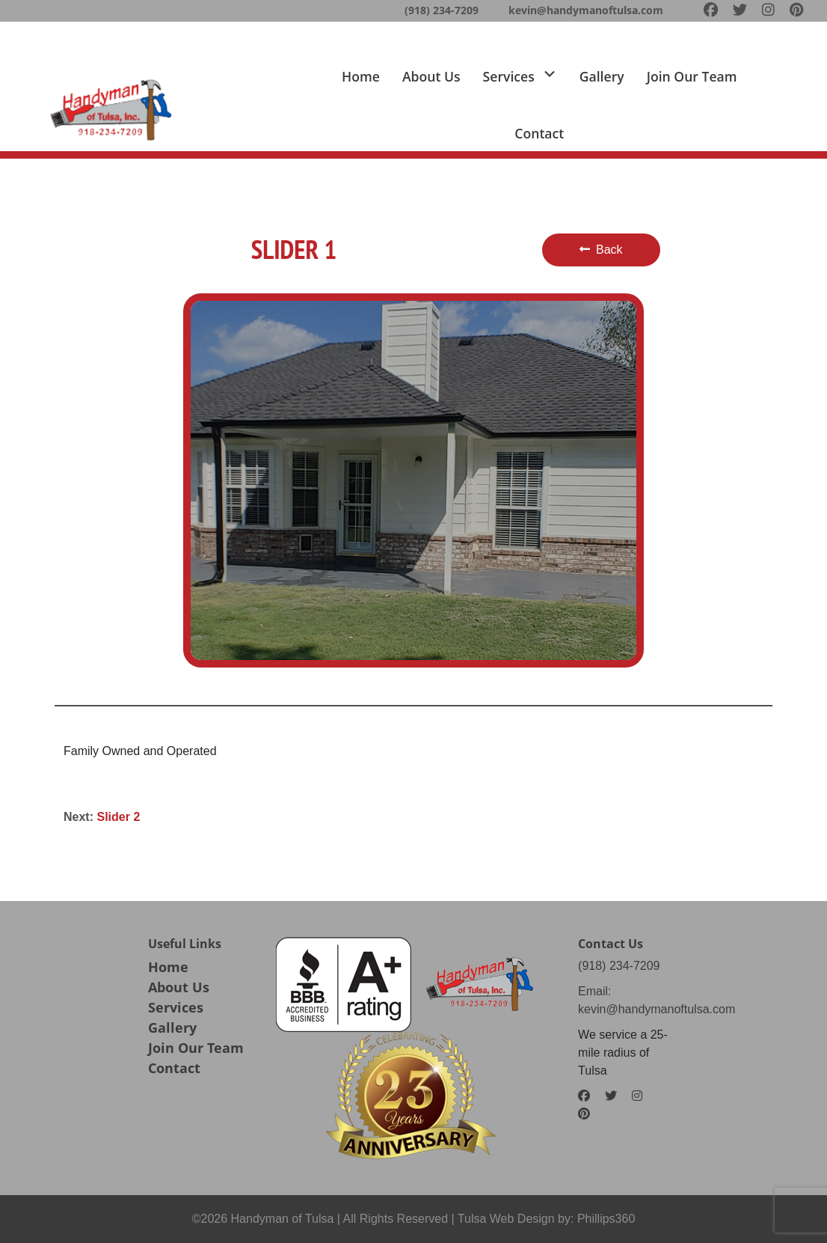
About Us (178, 987)
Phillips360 (606, 1218)
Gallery (601, 76)
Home (361, 76)
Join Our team (692, 76)
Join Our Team (196, 1048)
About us (431, 76)
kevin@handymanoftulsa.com (585, 10)
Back (601, 249)
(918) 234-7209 (442, 10)
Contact (539, 133)
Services (175, 1007)
